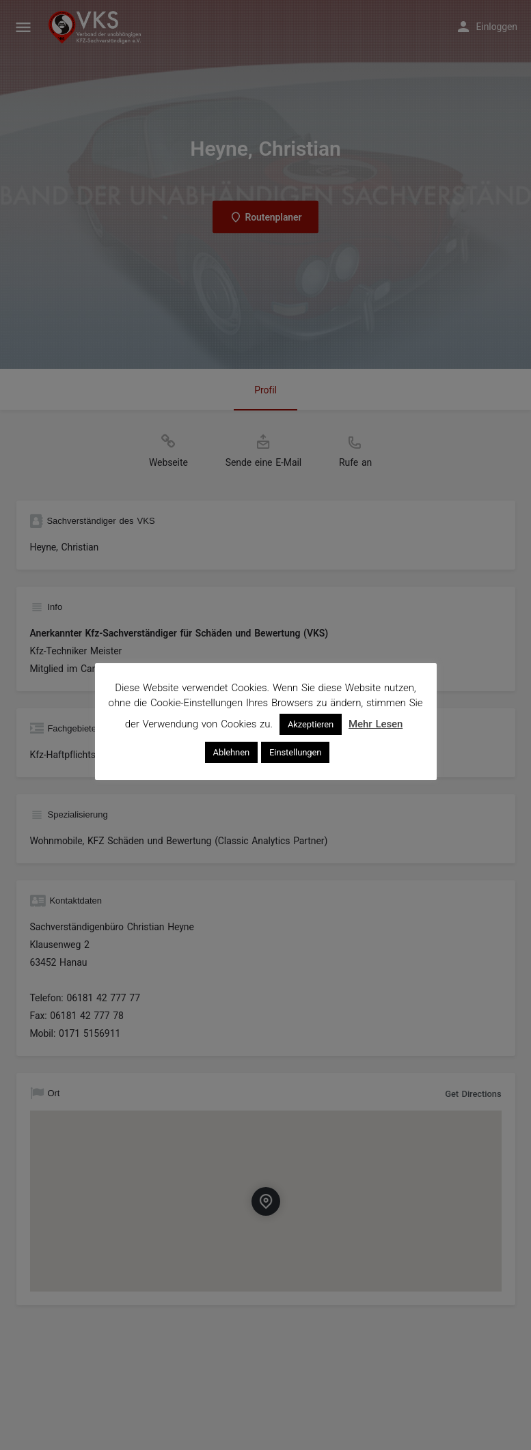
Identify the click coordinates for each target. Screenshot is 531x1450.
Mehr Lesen (376, 724)
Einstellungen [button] (295, 752)
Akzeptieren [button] (310, 724)
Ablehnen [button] (231, 752)
